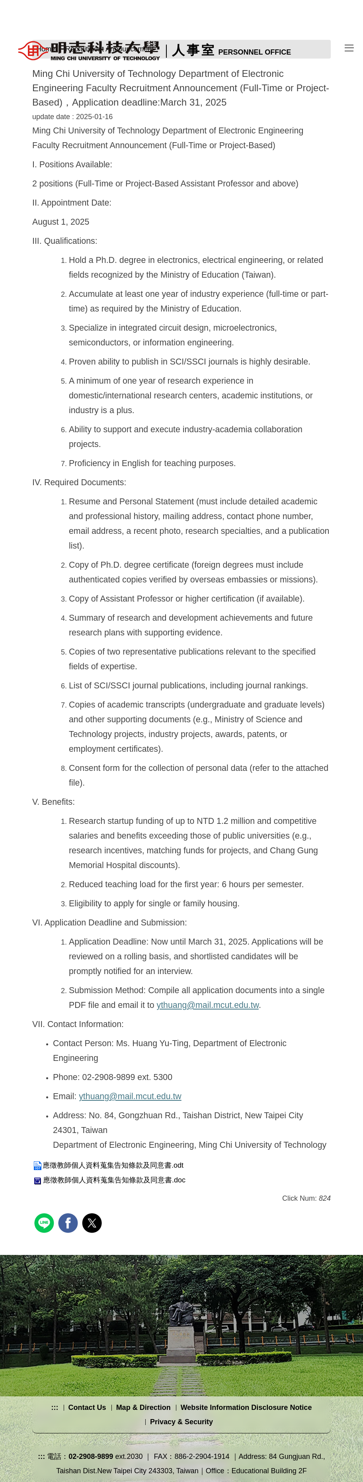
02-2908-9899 (90, 1456)
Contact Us (87, 1407)
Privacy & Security (181, 1422)
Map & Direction (143, 1407)
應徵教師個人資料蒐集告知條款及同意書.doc (108, 1180)
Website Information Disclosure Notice (246, 1407)
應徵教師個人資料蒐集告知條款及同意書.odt (107, 1165)
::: (55, 1407)
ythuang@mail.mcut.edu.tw (207, 1005)
